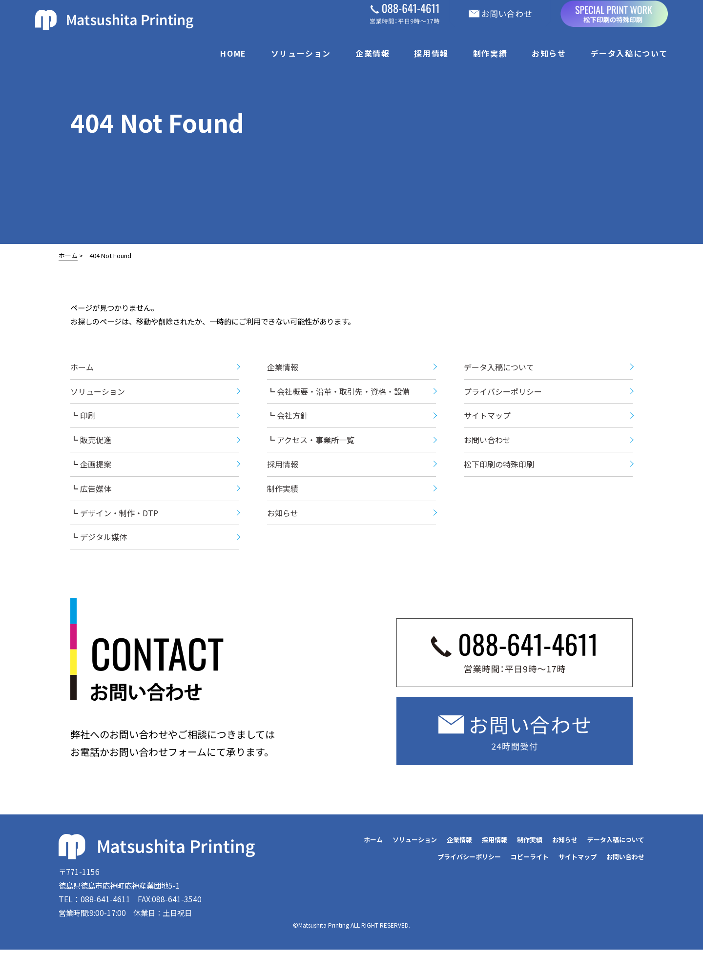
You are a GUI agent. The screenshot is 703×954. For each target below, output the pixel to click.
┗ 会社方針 (287, 418)
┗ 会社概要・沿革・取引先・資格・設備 (338, 393)
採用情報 (431, 53)
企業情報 (372, 53)
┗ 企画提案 (90, 466)
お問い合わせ (487, 442)
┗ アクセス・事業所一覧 (310, 442)
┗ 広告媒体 (90, 491)
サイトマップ (487, 418)
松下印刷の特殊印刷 (499, 466)
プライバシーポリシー (503, 393)
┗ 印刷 (83, 418)
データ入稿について (629, 53)
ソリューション (301, 53)
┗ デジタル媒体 (98, 539)
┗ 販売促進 (90, 442)
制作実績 (490, 53)
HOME (233, 53)
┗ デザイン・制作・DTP (114, 515)
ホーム (68, 255)
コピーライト (530, 859)
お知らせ (549, 53)
